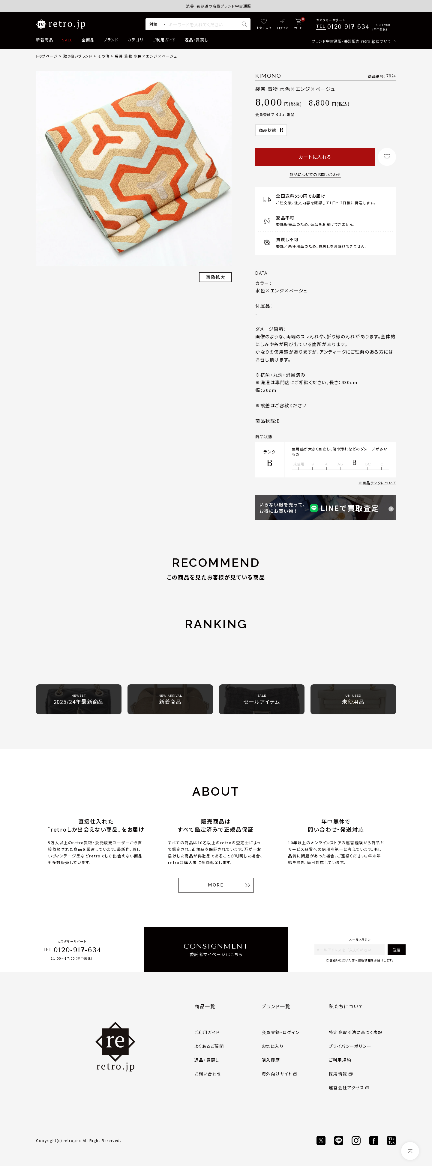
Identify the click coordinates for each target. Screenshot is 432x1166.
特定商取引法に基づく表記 (356, 1032)
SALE (67, 40)
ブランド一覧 (276, 1006)
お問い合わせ (207, 1074)
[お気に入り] (263, 24)
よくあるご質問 (209, 1046)
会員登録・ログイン (281, 1032)
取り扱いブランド (77, 55)
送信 (396, 949)
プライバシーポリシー (350, 1046)
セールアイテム (261, 699)
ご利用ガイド (164, 40)
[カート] (298, 24)
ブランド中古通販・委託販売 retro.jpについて (351, 40)
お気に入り (273, 1046)
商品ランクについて (379, 482)
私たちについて (346, 1006)
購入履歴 (271, 1060)
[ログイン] (282, 24)
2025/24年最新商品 (79, 699)
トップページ (47, 55)
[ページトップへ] (410, 1151)
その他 (104, 55)
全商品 (88, 40)
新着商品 (44, 40)
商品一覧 (204, 1006)
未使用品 (353, 699)
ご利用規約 (340, 1060)
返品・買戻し (196, 40)
